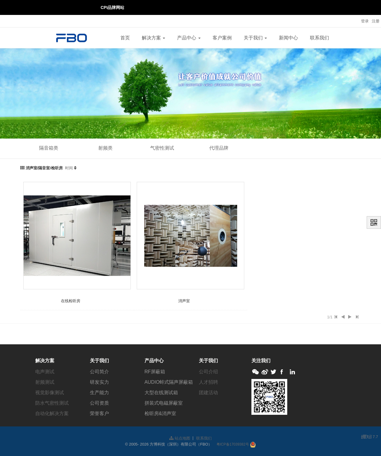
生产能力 (99, 392)
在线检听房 (70, 301)
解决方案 (153, 37)
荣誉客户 (99, 413)
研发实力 (99, 382)
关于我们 (255, 37)
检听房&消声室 (160, 413)
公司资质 (99, 403)
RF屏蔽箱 (155, 371)
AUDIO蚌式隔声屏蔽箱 (169, 382)
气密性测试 (162, 148)
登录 (365, 21)
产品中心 (188, 37)
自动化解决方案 (52, 413)
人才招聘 (208, 382)
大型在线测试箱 (161, 392)
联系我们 (319, 37)
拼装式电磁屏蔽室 (164, 403)
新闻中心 (288, 37)
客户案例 (222, 37)
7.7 (369, 437)
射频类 (105, 148)
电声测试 (44, 371)
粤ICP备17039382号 (232, 444)
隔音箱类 (48, 148)
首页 (125, 37)
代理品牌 (218, 148)
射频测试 (44, 382)
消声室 (184, 301)
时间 (69, 168)
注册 (376, 21)
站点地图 (179, 438)
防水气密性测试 (52, 403)
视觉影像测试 (49, 392)
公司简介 (99, 371)
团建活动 (208, 392)
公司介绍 (208, 371)
